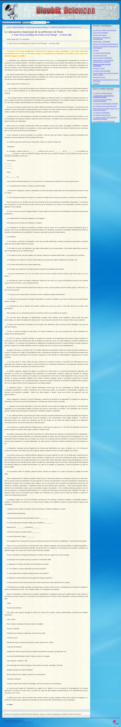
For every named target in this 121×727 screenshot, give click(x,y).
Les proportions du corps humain (104, 121)
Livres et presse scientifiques (102, 58)
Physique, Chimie (99, 68)
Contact (23, 722)
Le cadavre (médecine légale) (103, 93)
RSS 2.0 (30, 722)
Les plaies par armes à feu (102, 115)
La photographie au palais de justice (105, 106)
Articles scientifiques (19, 27)
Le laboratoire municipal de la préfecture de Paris (103, 96)
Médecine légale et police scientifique (37, 27)
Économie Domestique (100, 32)
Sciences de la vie (99, 77)
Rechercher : (26, 22)
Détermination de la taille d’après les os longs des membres (106, 109)
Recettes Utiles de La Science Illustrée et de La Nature (105, 74)
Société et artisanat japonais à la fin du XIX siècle (105, 80)
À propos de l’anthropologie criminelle (105, 103)
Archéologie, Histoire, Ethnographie (104, 30)
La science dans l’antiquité (102, 53)
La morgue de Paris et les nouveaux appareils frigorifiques (105, 118)
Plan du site (6, 722)
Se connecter (15, 722)
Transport (96, 84)
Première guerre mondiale (101, 71)
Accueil (9, 27)
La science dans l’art (100, 55)
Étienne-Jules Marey (100, 35)
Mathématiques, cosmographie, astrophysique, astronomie (103, 61)
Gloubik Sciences (78, 9)
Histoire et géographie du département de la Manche (105, 47)
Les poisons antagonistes (101, 112)
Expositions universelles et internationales (102, 38)
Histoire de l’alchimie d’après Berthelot (105, 44)
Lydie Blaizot (25, 39)
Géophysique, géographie (101, 41)
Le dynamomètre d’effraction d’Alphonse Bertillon (102, 100)
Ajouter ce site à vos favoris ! (11, 22)
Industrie (96, 50)
